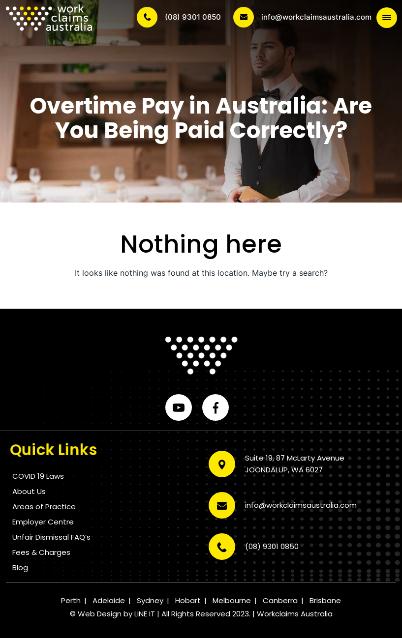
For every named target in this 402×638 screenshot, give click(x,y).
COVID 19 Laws (38, 476)
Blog (20, 567)
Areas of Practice (44, 506)
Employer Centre (43, 522)
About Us (29, 491)
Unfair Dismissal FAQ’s (51, 537)
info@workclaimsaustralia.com (302, 17)
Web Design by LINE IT (116, 614)
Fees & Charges (41, 552)
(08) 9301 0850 (179, 17)
